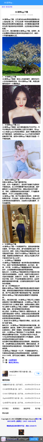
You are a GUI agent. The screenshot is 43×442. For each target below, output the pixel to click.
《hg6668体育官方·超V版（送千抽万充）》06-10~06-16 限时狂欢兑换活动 (22, 398)
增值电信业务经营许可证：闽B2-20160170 (21, 426)
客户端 (37, 408)
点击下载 (34, 439)
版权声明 (27, 408)
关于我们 (5, 408)
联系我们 (16, 408)
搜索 (17, 2)
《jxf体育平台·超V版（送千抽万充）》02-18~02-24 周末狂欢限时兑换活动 (22, 403)
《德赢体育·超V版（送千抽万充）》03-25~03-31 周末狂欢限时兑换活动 (22, 385)
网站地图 (5, 413)
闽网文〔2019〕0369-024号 (26, 421)
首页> (4, 7)
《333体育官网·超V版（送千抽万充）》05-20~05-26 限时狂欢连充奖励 (22, 389)
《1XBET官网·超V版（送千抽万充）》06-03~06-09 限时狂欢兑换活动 (22, 394)
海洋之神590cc (14, 362)
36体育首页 (13, 360)
